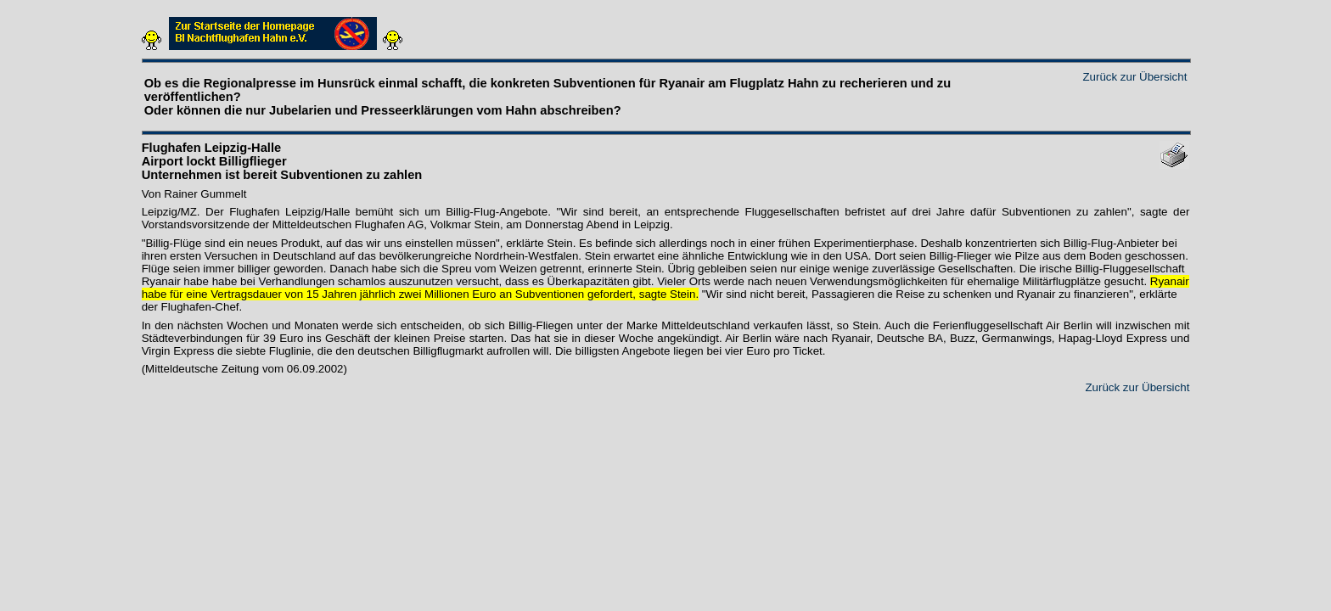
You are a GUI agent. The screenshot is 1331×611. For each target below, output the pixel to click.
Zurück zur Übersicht (1134, 76)
